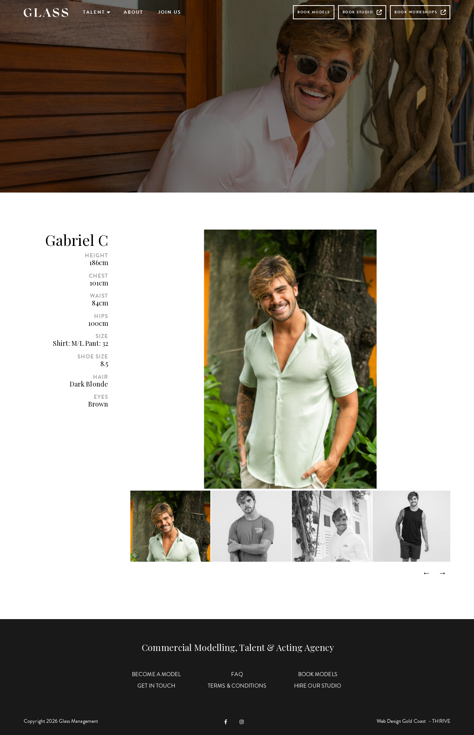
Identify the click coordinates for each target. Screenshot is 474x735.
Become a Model (156, 674)
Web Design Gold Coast (401, 721)
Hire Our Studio (317, 686)
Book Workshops (420, 12)
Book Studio (362, 12)
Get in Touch (156, 686)
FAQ (237, 674)
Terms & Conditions (237, 686)
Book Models (313, 12)
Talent (94, 12)
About (133, 12)
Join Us (169, 12)
